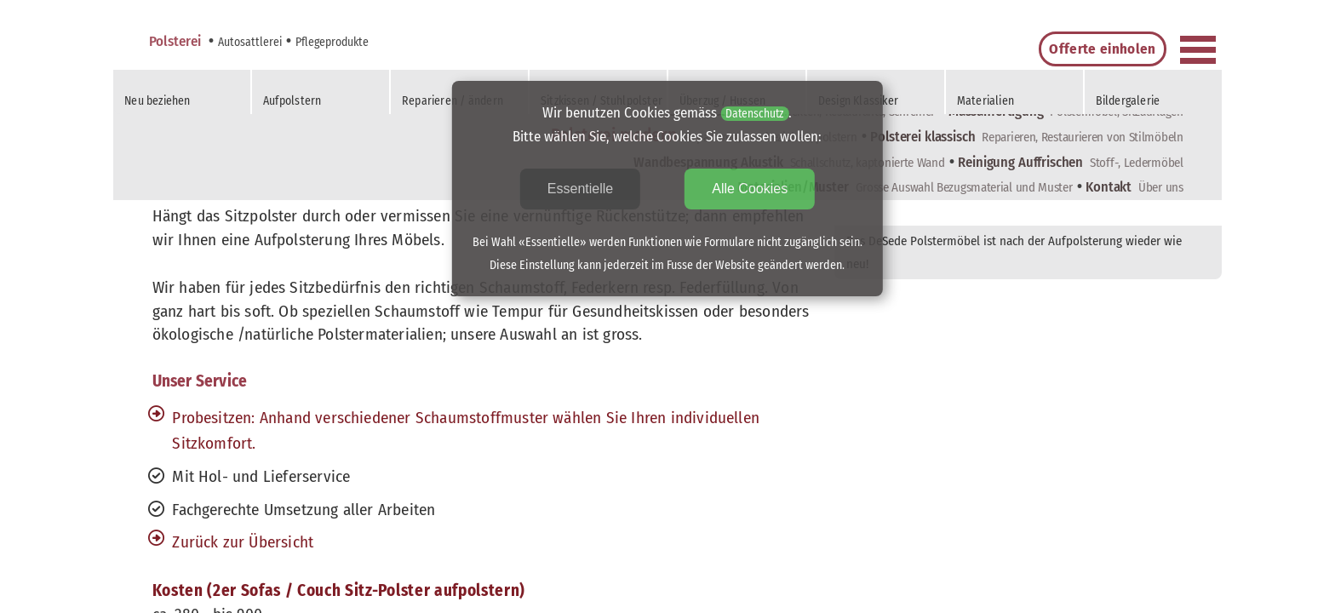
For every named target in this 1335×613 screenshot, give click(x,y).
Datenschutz (754, 113)
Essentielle (580, 188)
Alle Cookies (750, 188)
